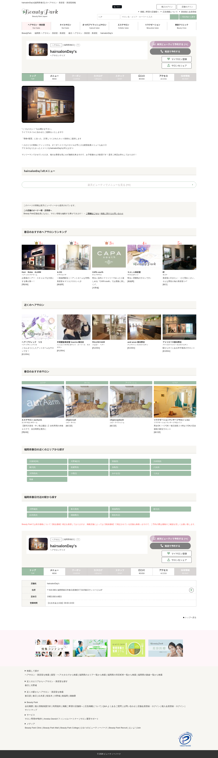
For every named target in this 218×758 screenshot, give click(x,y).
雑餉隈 (73, 696)
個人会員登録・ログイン (173, 706)
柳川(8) (32, 467)
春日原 (28, 696)
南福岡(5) (116, 509)
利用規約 (57, 706)
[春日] (165, 284)
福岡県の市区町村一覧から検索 (122, 675)
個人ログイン (167, 7)
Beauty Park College (69, 728)
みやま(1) (116, 473)
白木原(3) (33, 515)
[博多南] (25, 284)
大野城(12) (75, 461)
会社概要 (29, 706)
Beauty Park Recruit (118, 728)
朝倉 (31, 479)
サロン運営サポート (89, 719)
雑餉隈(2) (75, 515)
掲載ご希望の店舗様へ (149, 12)
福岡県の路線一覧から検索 (150, 675)
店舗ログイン (187, 7)
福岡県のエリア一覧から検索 (92, 675)
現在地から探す (188, 17)
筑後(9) (115, 461)
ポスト (117, 7)
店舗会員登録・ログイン (148, 706)
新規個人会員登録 (188, 12)
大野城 (34, 685)
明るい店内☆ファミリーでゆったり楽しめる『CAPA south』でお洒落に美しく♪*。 (108, 281)
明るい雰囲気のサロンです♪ (139, 278)
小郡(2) (74, 473)
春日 (27, 685)
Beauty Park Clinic (33, 728)
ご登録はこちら (92, 213)
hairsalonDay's (53, 583)
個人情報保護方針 (43, 706)
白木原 (41, 696)
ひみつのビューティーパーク (94, 728)
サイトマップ (31, 710)
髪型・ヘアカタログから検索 (64, 675)
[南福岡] (60, 284)
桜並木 (49, 696)
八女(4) (156, 467)
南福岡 (65, 696)
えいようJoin (135, 728)
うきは (156, 473)
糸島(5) (115, 467)
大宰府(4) (33, 473)
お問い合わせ (129, 706)
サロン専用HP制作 (33, 719)
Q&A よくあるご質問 (112, 706)
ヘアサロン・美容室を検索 (37, 675)
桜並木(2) (116, 515)
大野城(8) (33, 509)
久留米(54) (33, 461)
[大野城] (95, 288)
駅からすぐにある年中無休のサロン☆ (179, 348)
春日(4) (156, 509)
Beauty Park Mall (51, 728)
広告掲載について (170, 12)
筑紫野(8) (75, 467)
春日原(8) (75, 509)
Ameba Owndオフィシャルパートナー (61, 719)
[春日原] (69, 426)
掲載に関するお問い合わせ (112, 213)
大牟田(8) (157, 461)
